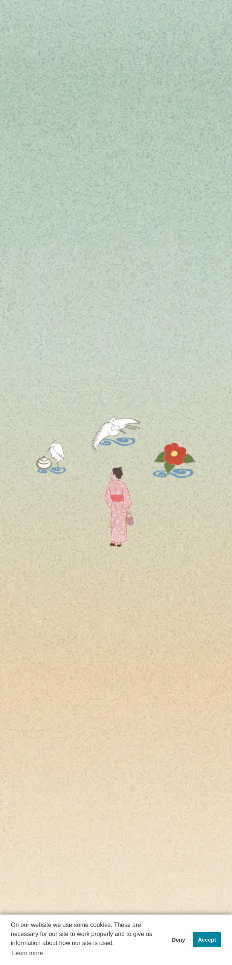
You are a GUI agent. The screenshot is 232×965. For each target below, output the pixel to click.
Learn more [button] (27, 953)
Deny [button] (178, 940)
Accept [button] (207, 940)
